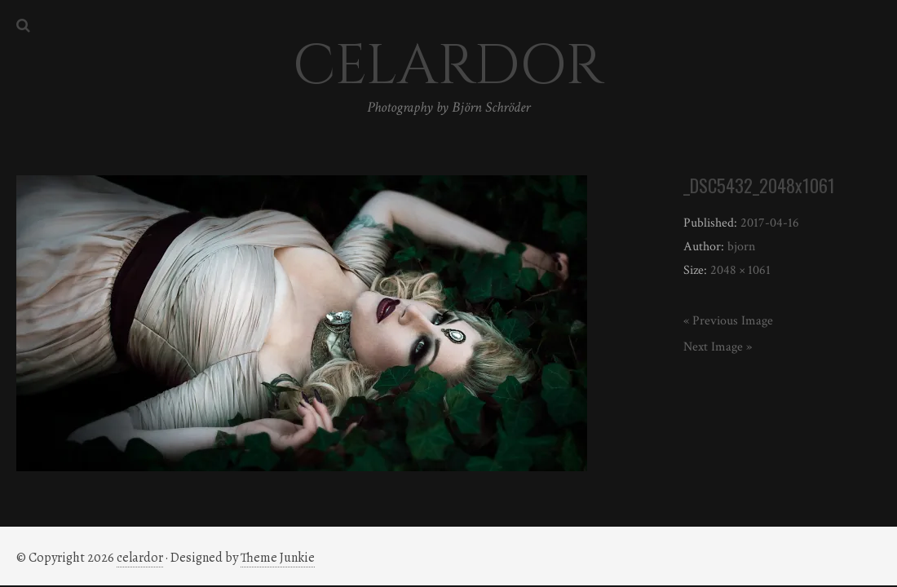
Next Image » (717, 346)
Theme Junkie (278, 558)
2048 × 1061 (740, 270)
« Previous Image (728, 320)
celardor (140, 558)
